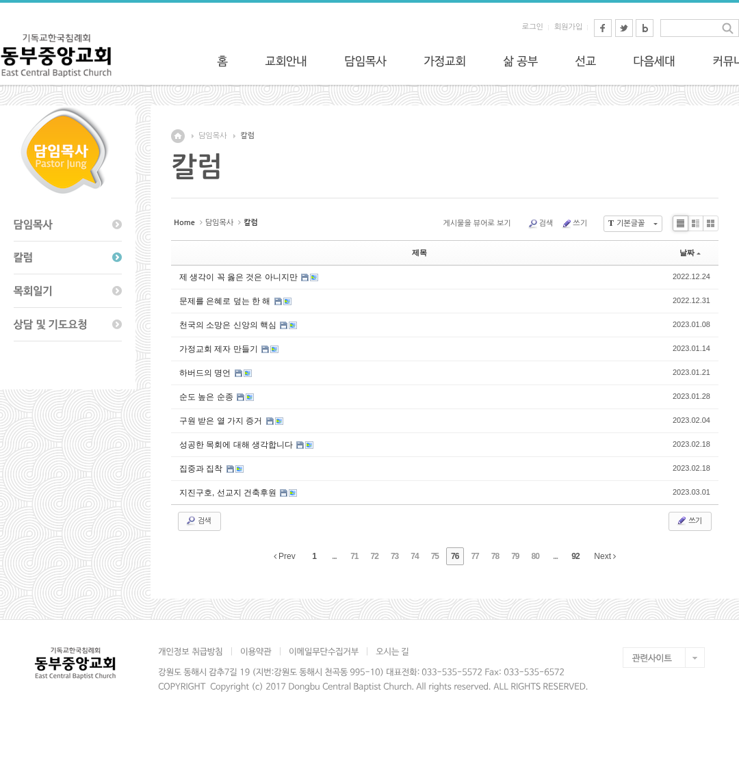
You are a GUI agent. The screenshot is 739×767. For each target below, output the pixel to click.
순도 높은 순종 (207, 397)
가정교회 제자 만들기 (219, 349)
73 (394, 556)
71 (354, 556)
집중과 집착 (202, 468)
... (334, 556)
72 (374, 556)
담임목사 (212, 136)
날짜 (690, 252)
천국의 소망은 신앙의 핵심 (228, 325)
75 (435, 556)
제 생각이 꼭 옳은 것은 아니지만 (239, 277)
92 (575, 556)
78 (495, 556)
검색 (541, 223)
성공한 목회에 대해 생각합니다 (237, 445)
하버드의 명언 (206, 373)
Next (605, 556)
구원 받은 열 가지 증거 (222, 421)
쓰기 (574, 223)
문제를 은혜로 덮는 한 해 (226, 301)
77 (474, 556)
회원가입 (568, 27)
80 (535, 556)
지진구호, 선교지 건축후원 (228, 492)
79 (515, 556)
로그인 (532, 27)
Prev (285, 556)
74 (414, 556)
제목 (419, 252)
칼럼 (247, 136)
